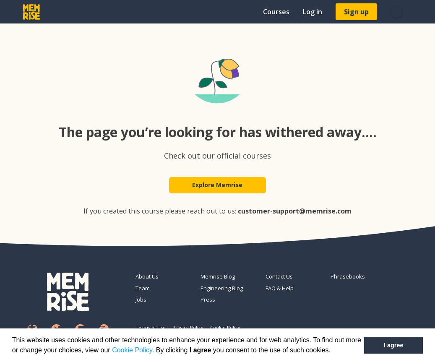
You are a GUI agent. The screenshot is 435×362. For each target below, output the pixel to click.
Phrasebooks (348, 276)
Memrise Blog (218, 276)
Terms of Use (150, 327)
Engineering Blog (222, 288)
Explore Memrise (218, 185)
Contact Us (279, 276)
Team (142, 288)
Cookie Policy (132, 350)
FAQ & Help (280, 288)
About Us (147, 276)
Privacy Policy (187, 327)
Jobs (140, 299)
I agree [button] (393, 345)
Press (208, 299)
